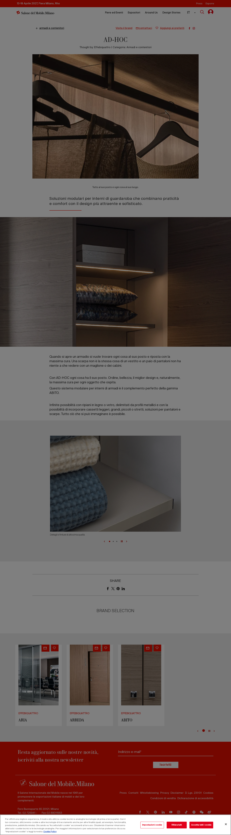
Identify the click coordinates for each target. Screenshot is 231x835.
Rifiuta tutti (176, 825)
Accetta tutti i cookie (201, 825)
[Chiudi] (225, 824)
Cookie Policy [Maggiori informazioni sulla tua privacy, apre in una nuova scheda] (49, 832)
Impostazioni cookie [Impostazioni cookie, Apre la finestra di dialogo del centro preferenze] (152, 825)
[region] (115, 825)
